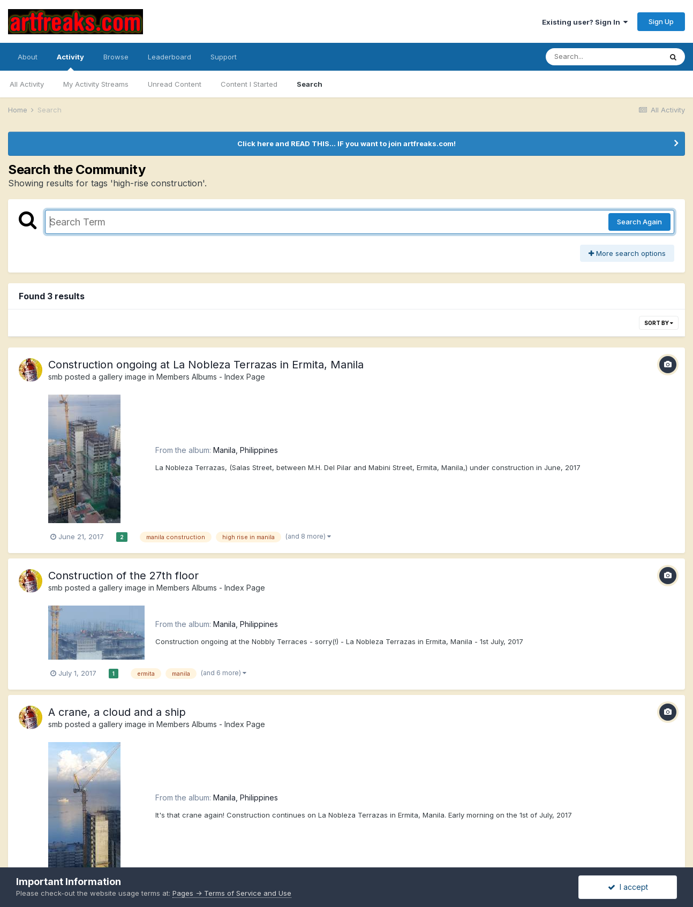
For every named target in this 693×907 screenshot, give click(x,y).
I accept (628, 886)
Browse (116, 56)
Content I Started (249, 84)
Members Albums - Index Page (210, 376)
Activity (70, 61)
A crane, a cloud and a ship (117, 712)
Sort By (658, 323)
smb (55, 376)
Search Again (639, 221)
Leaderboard (169, 56)
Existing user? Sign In (585, 22)
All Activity (27, 84)
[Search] (603, 56)
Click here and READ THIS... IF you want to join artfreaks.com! (346, 143)
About (27, 56)
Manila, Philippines (245, 450)
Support (223, 56)
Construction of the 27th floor (123, 575)
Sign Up (661, 21)
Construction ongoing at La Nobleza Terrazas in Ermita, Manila (206, 364)
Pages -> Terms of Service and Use (231, 893)
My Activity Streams (96, 84)
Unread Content (174, 84)
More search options (627, 253)
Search (309, 84)
